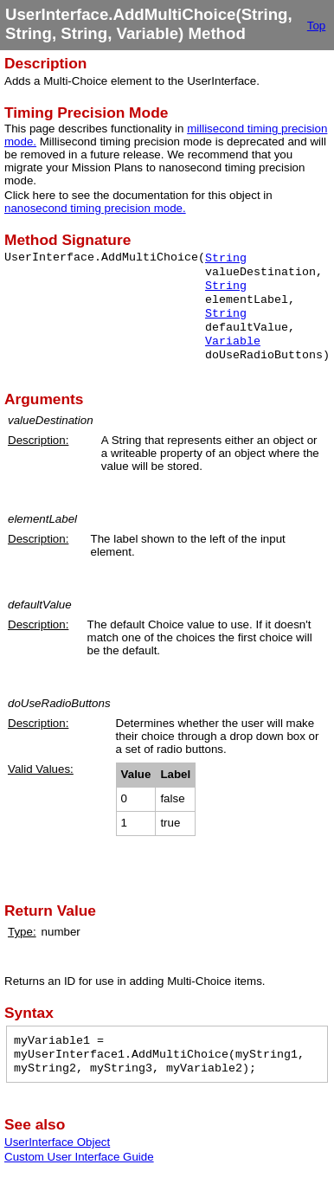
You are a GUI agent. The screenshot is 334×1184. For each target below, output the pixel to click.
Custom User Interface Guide (79, 1156)
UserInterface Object (57, 1142)
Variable (232, 341)
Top (316, 25)
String (226, 258)
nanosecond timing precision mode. (95, 208)
